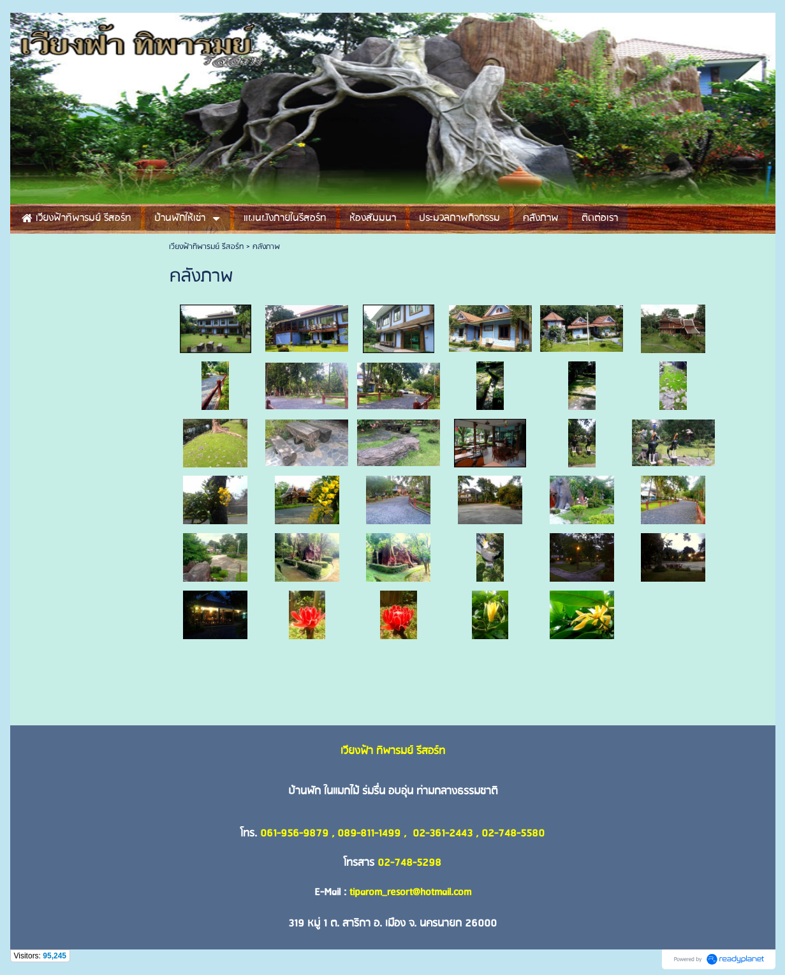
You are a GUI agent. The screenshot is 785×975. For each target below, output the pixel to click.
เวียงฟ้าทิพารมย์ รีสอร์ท (206, 246)
